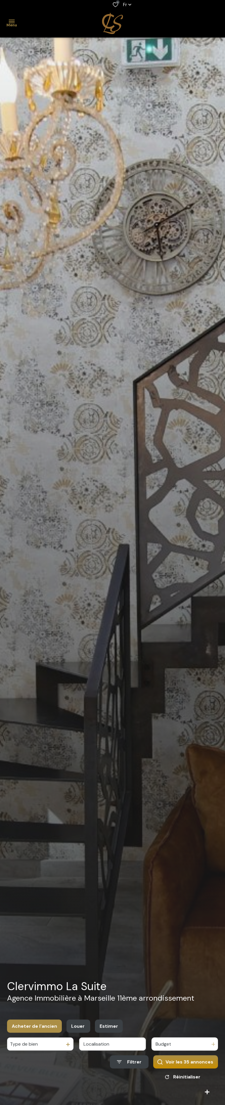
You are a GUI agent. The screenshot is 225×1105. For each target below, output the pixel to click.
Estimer (109, 1033)
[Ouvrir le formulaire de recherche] (129, 1068)
